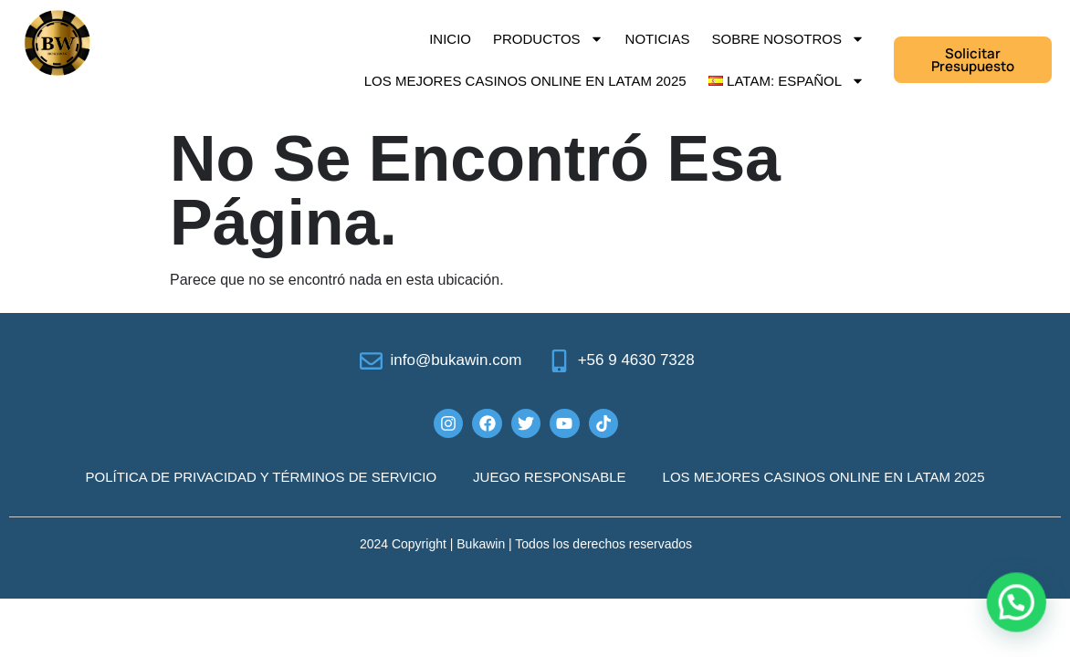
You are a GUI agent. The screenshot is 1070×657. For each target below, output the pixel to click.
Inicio (450, 39)
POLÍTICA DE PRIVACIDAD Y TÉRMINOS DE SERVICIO (261, 477)
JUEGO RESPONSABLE (549, 477)
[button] (1017, 605)
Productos (548, 39)
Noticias (657, 39)
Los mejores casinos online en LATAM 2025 (525, 81)
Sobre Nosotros (788, 39)
